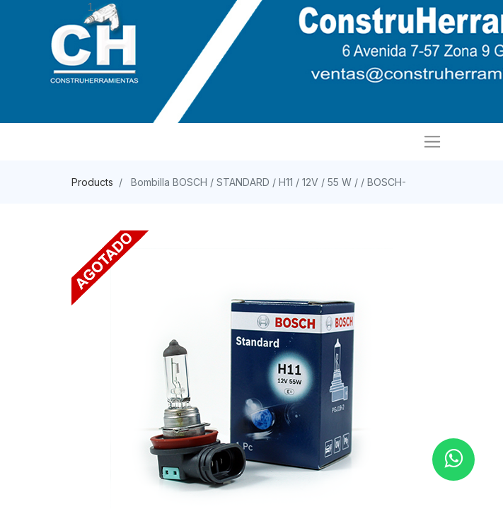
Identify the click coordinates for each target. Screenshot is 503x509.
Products (92, 182)
